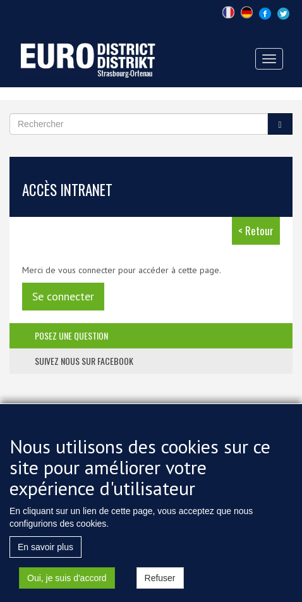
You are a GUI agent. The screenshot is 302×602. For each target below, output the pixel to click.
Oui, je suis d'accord (67, 591)
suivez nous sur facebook (84, 360)
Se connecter (63, 296)
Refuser (160, 591)
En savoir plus (45, 560)
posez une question (71, 335)
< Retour (256, 230)
